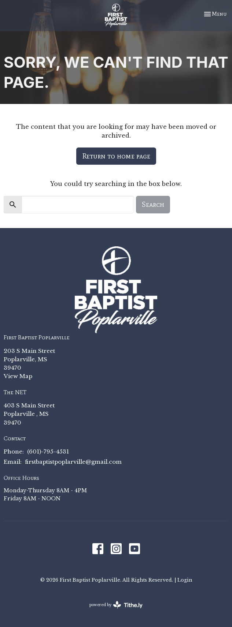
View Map (18, 376)
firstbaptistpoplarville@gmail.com (73, 461)
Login (184, 580)
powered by (116, 605)
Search (153, 204)
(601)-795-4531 (48, 451)
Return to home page (116, 156)
